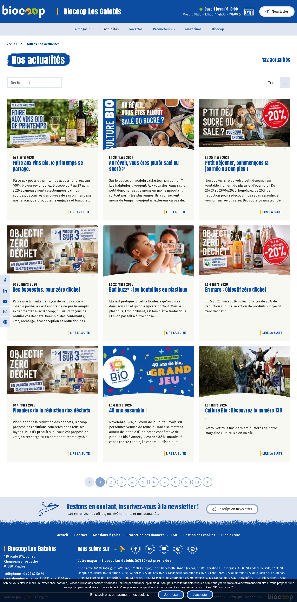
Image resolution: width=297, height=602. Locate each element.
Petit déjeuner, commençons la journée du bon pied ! (237, 166)
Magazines (193, 29)
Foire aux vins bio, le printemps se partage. (48, 166)
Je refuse (171, 594)
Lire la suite (81, 212)
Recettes (136, 29)
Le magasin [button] (82, 29)
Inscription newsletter (232, 509)
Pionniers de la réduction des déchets (51, 411)
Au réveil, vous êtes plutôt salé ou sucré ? (144, 166)
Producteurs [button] (162, 29)
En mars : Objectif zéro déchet (235, 290)
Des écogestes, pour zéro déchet (46, 290)
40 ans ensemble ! (128, 411)
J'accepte (200, 594)
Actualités (111, 29)
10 (196, 482)
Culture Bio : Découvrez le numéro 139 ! (243, 414)
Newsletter (276, 11)
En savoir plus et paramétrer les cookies (119, 594)
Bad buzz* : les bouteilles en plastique (148, 290)
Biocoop (218, 29)
